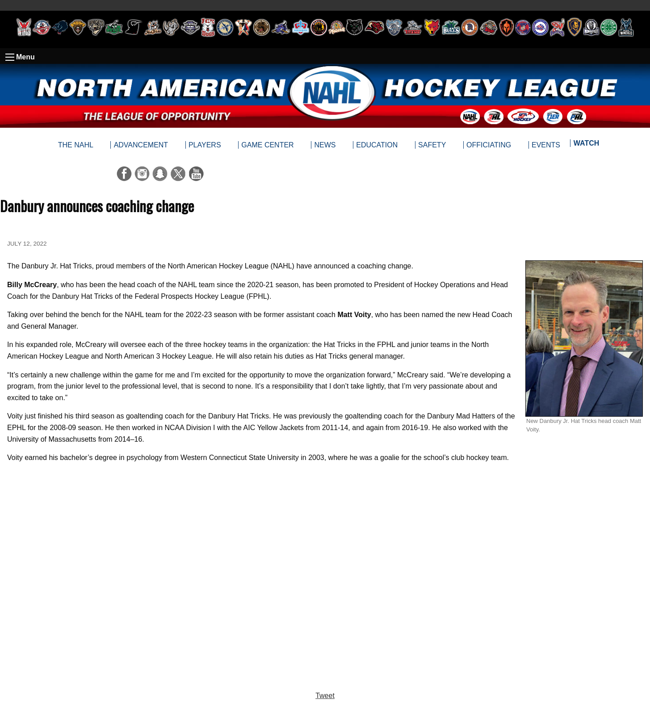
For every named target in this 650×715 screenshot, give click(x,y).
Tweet (325, 695)
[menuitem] (586, 145)
